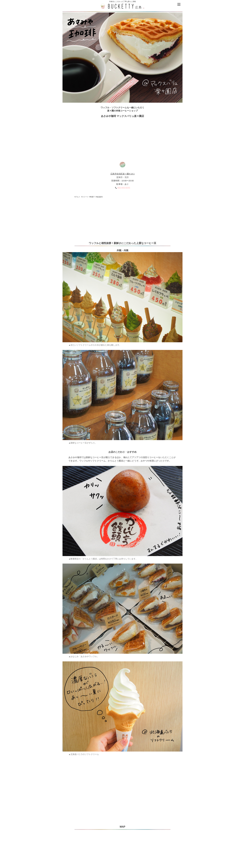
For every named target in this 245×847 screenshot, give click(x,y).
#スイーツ (84, 197)
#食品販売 (99, 197)
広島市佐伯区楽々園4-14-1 (122, 174)
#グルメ (77, 197)
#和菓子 (92, 197)
